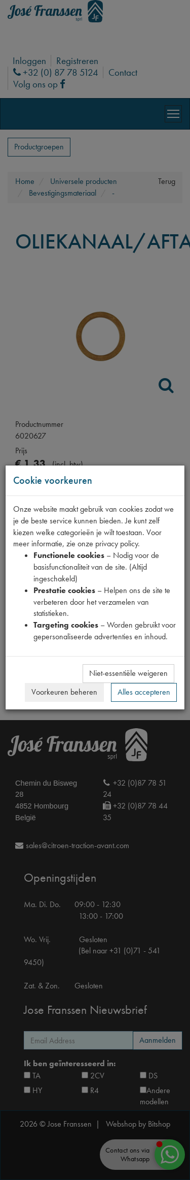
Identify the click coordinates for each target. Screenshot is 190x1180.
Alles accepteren (144, 692)
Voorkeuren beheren (64, 692)
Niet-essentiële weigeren (128, 673)
